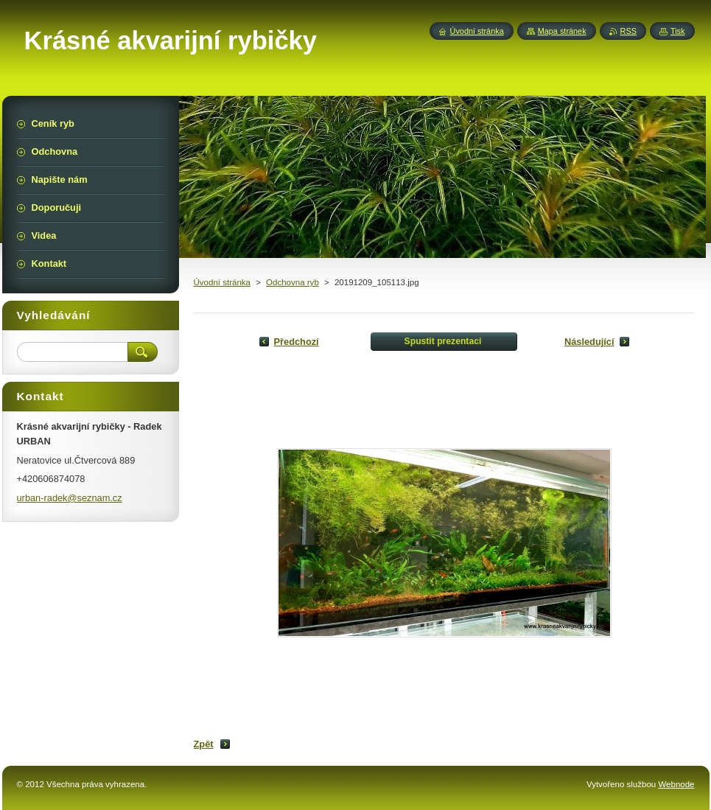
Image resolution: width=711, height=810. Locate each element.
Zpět (204, 744)
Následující (589, 341)
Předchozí (296, 341)
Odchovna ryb (292, 282)
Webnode (676, 784)
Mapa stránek (562, 31)
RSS (628, 31)
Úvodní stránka (222, 282)
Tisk (677, 31)
